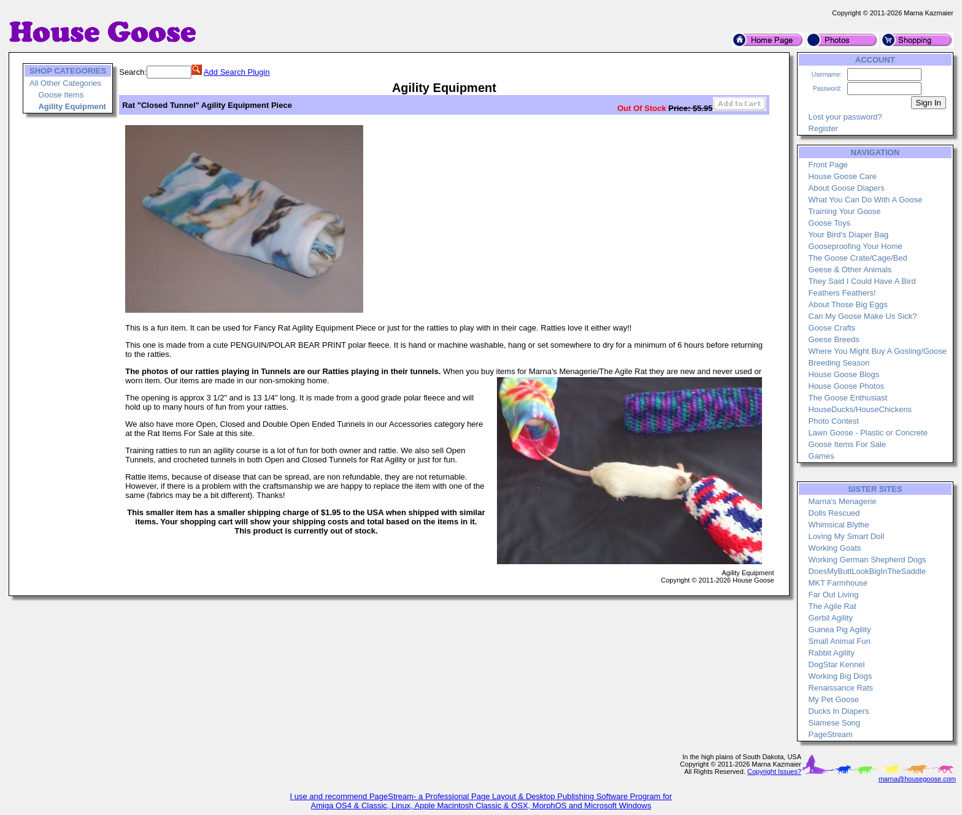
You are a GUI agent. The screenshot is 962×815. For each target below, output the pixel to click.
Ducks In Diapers (839, 711)
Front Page (828, 164)
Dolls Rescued (834, 513)
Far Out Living (834, 594)
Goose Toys (829, 223)
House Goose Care (843, 176)
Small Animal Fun (840, 641)
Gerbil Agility (831, 617)
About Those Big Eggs (848, 304)
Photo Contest (834, 421)
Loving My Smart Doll (847, 536)
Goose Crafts (832, 327)
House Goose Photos (847, 386)
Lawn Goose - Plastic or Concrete (868, 432)
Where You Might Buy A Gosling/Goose (878, 351)
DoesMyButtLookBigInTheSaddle (867, 571)
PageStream (831, 734)
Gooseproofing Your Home (855, 246)
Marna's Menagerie (843, 501)
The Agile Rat (832, 606)
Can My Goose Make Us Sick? (863, 316)
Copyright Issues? (774, 771)
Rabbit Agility (832, 652)
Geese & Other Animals (850, 269)
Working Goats (835, 548)
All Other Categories (65, 83)
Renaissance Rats (841, 687)
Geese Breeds (834, 339)
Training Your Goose (845, 211)
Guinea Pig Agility (840, 629)
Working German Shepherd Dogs (867, 559)
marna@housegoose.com (917, 778)
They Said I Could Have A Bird (862, 281)
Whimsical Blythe (839, 524)
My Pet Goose (834, 699)
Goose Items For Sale (847, 444)
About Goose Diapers (847, 188)
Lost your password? (845, 116)
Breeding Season (839, 362)
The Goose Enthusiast (848, 397)
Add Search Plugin (237, 72)
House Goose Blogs (844, 374)
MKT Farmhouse (838, 582)
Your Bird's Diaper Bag (849, 234)
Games (821, 456)
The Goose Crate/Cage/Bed (858, 257)
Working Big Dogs (840, 676)
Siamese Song (835, 722)
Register (823, 128)
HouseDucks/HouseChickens (860, 409)
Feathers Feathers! (842, 292)
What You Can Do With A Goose (866, 199)
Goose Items (60, 94)
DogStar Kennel (837, 664)
